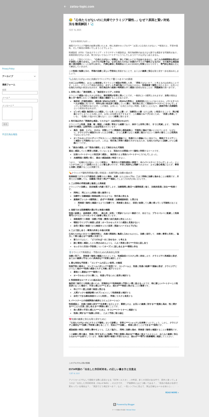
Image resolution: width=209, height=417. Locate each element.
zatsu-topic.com (82, 6)
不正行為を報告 (9, 134)
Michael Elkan (131, 410)
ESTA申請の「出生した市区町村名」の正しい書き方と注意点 (102, 369)
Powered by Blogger (124, 404)
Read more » (172, 392)
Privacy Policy (8, 68)
